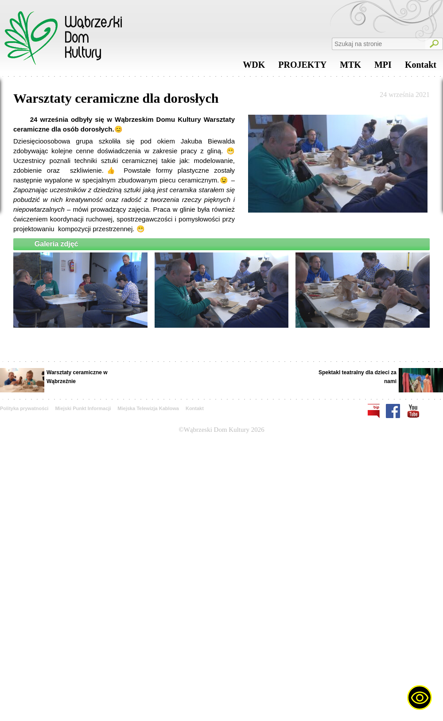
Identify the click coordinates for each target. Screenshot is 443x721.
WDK (254, 67)
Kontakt (420, 67)
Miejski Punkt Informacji (83, 408)
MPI (383, 67)
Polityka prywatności (24, 408)
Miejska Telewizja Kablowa (148, 408)
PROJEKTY (302, 67)
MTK (350, 67)
